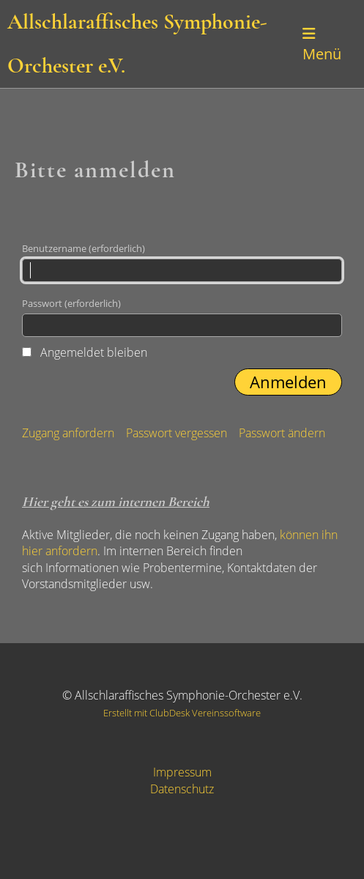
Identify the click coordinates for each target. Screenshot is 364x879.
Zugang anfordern (68, 433)
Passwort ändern (282, 433)
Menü (321, 45)
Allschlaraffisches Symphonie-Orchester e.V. (137, 43)
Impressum (182, 772)
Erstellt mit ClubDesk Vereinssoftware (182, 712)
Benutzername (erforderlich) (182, 262)
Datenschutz (182, 789)
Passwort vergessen (176, 433)
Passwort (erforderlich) (182, 317)
